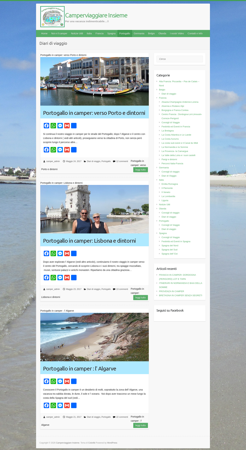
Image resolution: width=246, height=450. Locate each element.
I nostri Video (177, 33)
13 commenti (122, 289)
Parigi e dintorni (169, 159)
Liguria (165, 200)
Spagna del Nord (170, 245)
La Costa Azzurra (170, 139)
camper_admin (53, 161)
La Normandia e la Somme (175, 147)
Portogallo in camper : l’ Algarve (79, 368)
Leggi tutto (140, 169)
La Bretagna (168, 130)
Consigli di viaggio (171, 171)
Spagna (111, 33)
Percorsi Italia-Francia (172, 163)
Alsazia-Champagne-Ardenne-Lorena (180, 102)
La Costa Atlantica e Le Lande (176, 134)
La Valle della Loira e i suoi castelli (178, 155)
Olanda (162, 33)
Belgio (151, 33)
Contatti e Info (195, 33)
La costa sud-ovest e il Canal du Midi (180, 143)
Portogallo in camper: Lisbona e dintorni (89, 241)
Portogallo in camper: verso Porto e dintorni (94, 113)
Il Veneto (166, 192)
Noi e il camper (59, 33)
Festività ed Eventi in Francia (176, 126)
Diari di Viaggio (169, 175)
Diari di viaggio (93, 161)
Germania (139, 33)
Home (44, 33)
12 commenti (122, 161)
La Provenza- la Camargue (175, 151)
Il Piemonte (167, 188)
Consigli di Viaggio (171, 122)
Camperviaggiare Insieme (96, 15)
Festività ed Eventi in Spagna (176, 241)
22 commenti (122, 417)
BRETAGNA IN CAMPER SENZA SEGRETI (180, 295)
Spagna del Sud (169, 249)
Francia (99, 33)
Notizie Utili (77, 33)
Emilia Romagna (170, 184)
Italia (89, 33)
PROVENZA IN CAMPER (171, 291)
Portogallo (124, 33)
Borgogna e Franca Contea (175, 110)
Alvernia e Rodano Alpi (173, 106)
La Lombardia (168, 196)
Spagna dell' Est (170, 253)
